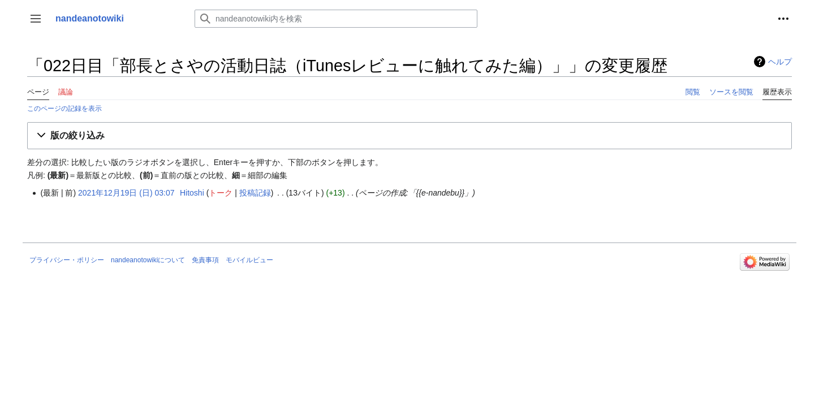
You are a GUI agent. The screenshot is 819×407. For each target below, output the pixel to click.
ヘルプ (780, 61)
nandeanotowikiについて (148, 260)
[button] (36, 19)
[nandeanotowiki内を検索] (336, 19)
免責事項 (205, 260)
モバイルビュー (249, 260)
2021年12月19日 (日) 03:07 (126, 192)
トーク (220, 192)
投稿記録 (255, 192)
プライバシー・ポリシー (66, 260)
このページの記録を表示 (64, 108)
